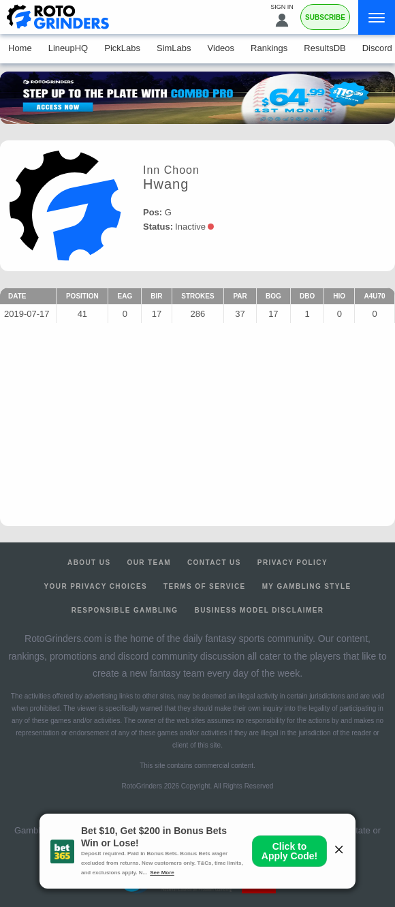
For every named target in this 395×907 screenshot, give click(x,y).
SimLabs (174, 48)
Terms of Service (204, 586)
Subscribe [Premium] (325, 17)
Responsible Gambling (125, 610)
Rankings (269, 48)
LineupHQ (68, 48)
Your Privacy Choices (96, 586)
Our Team (149, 562)
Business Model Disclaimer (259, 610)
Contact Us (214, 562)
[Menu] (376, 17)
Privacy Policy (292, 562)
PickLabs (122, 48)
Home (20, 48)
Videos (221, 48)
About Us (88, 562)
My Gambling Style (306, 586)
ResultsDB (324, 48)
